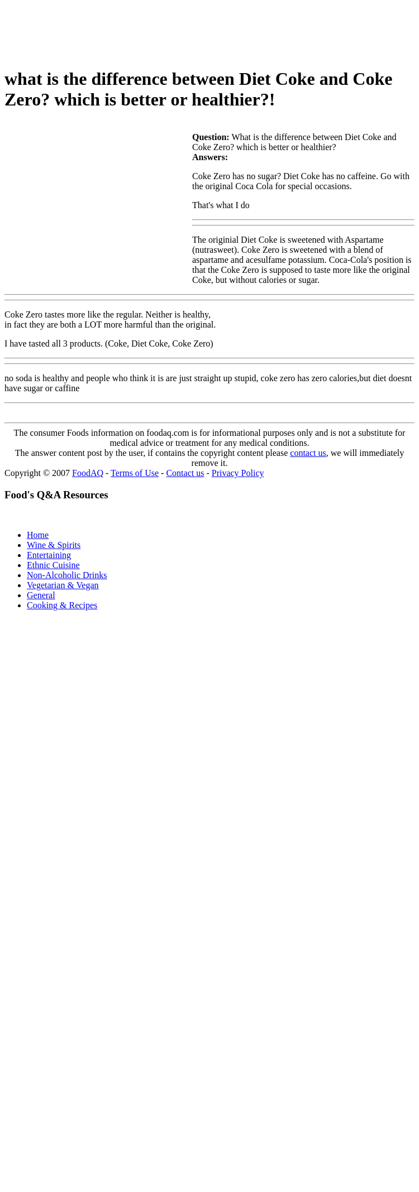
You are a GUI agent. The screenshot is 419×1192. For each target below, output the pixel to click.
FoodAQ (87, 473)
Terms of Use (135, 473)
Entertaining (49, 555)
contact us (308, 453)
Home (38, 535)
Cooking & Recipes (62, 605)
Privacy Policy (238, 473)
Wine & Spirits (53, 545)
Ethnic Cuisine (53, 565)
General (41, 595)
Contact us (185, 473)
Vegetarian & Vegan (63, 585)
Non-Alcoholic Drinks (67, 575)
